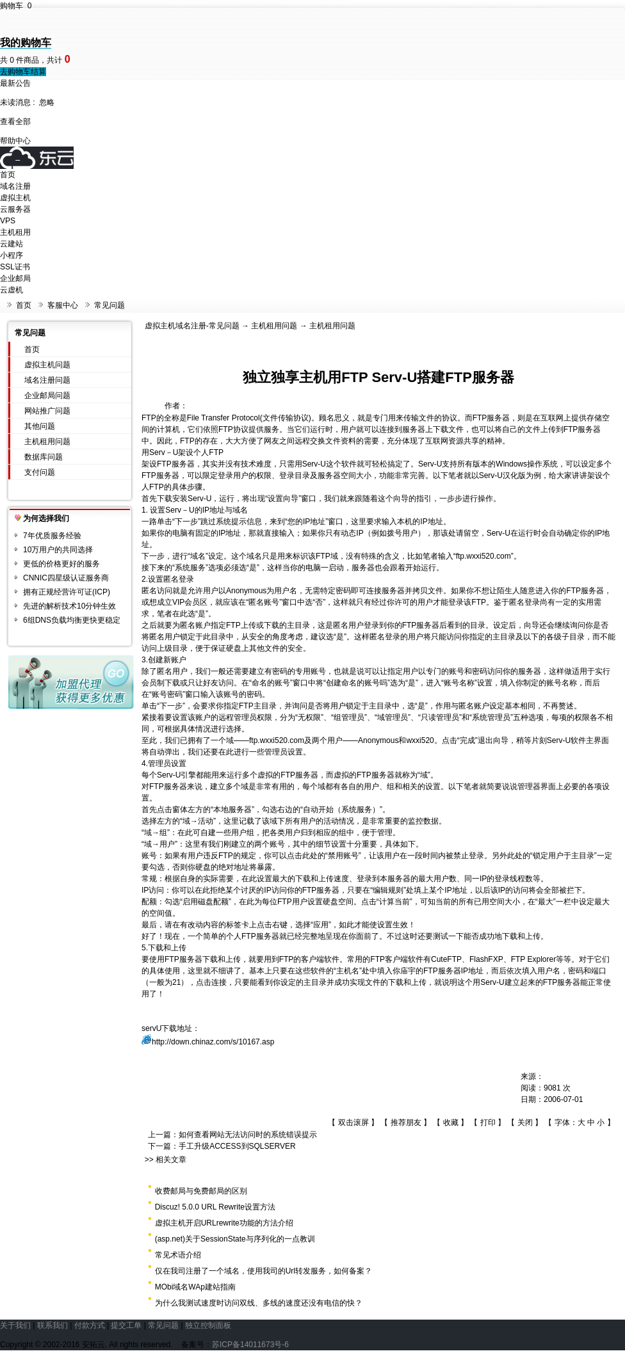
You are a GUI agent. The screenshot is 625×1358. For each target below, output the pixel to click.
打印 (488, 1122)
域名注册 (15, 186)
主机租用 (15, 232)
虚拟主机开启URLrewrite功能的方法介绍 (224, 1222)
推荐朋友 (406, 1122)
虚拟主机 (15, 197)
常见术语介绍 (178, 1254)
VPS (7, 220)
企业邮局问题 (47, 395)
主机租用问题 (47, 441)
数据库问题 (43, 456)
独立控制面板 (208, 1325)
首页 (7, 174)
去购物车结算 (23, 71)
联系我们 (52, 1325)
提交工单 (126, 1325)
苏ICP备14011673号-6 (250, 1344)
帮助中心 (15, 140)
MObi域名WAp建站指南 (195, 1286)
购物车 (15, 5)
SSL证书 (15, 266)
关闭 (525, 1122)
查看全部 (15, 121)
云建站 (11, 243)
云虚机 (11, 289)
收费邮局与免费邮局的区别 (201, 1190)
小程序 (11, 255)
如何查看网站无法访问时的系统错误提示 (248, 1134)
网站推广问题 (47, 410)
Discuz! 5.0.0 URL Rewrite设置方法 (215, 1206)
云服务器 (15, 209)
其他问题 (39, 426)
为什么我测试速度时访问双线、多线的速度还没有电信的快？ (258, 1302)
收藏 (451, 1122)
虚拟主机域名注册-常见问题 (192, 325)
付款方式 (89, 1325)
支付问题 (39, 472)
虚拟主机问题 (47, 364)
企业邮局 (15, 278)
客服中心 (62, 305)
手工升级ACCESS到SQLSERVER (237, 1146)
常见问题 (109, 305)
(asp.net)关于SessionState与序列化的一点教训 (235, 1238)
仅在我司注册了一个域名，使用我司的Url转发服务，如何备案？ (263, 1270)
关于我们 (15, 1325)
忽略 (46, 102)
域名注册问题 (47, 380)
